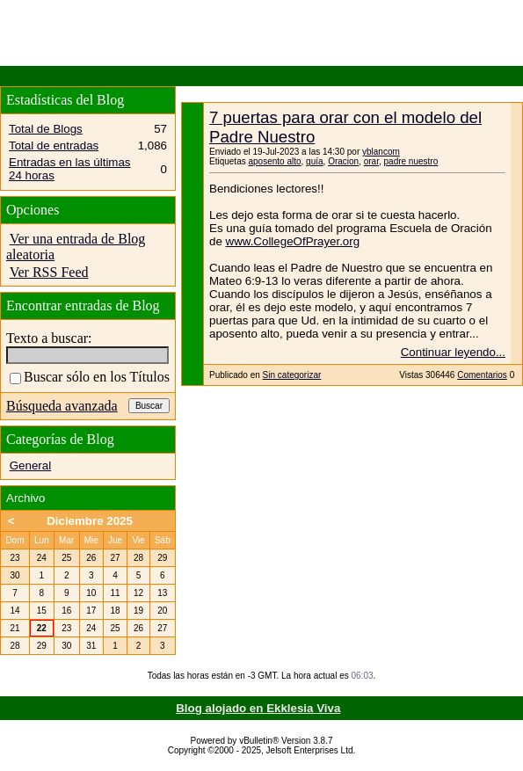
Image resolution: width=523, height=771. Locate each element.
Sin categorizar (292, 375)
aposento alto (274, 161)
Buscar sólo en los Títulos (90, 376)
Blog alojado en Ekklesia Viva (258, 708)
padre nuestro (411, 161)
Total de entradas (53, 145)
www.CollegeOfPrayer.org (293, 241)
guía (314, 161)
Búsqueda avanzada (62, 405)
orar (371, 161)
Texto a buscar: (49, 338)
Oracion (343, 161)
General (30, 465)
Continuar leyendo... (453, 352)
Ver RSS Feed (49, 272)
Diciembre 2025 (90, 520)
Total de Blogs (46, 128)
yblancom (381, 151)
